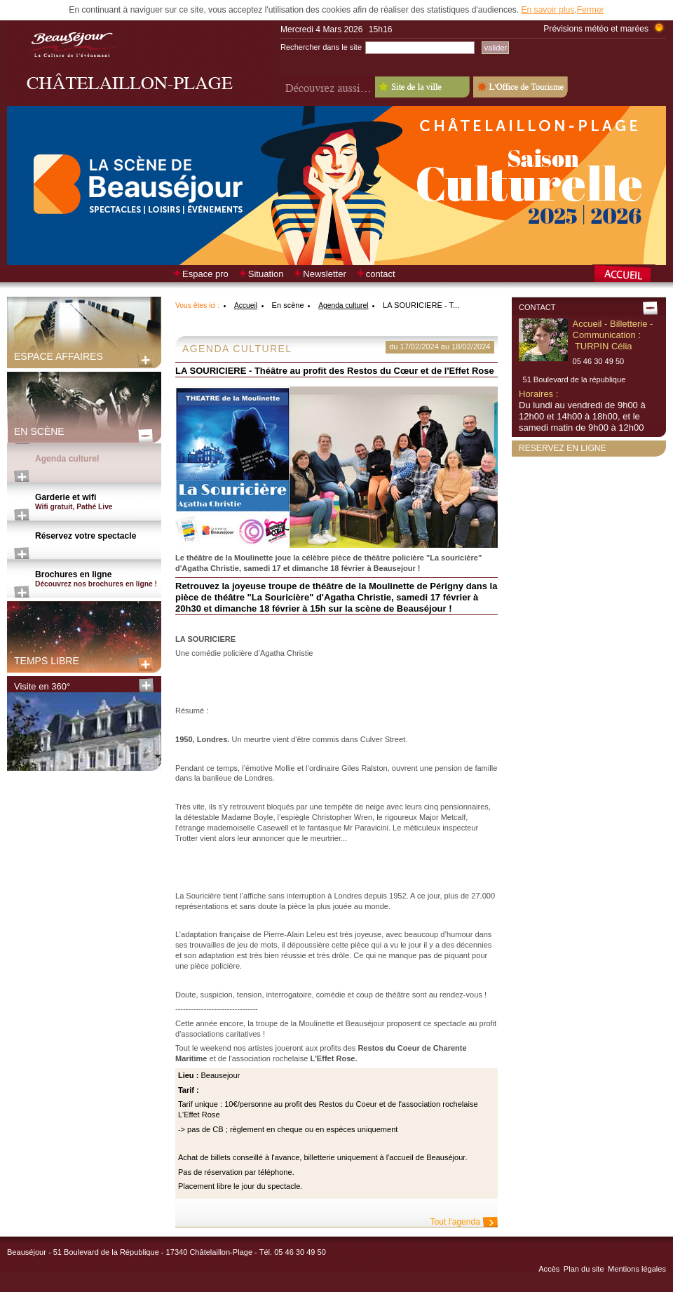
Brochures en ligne (98, 579)
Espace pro (205, 274)
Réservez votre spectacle (85, 536)
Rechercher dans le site (321, 47)
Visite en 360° (42, 686)
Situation (266, 274)
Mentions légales (637, 1269)
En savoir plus (547, 10)
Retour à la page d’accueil (629, 274)
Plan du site (584, 1269)
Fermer (590, 10)
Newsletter (324, 274)
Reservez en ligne (562, 448)
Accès (548, 1269)
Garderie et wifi (98, 502)
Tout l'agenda (455, 1222)
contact (380, 274)
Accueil (245, 305)
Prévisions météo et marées (595, 29)
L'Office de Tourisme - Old (520, 86)
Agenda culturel (67, 459)
